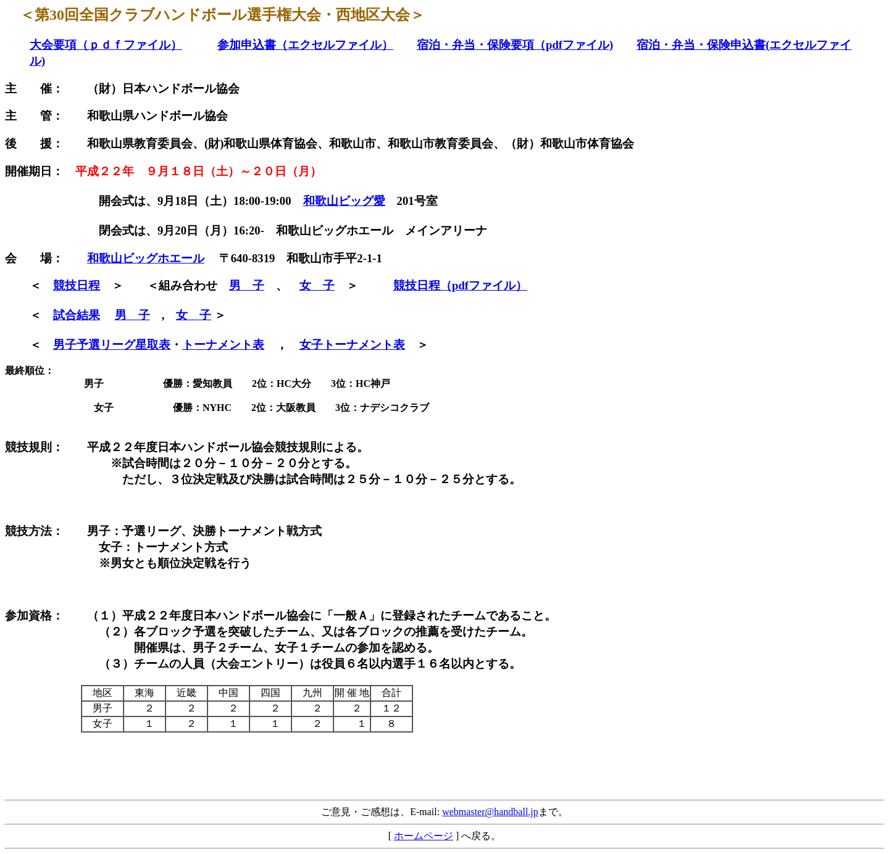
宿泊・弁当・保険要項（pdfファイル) (515, 44)
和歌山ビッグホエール (145, 258)
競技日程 (76, 285)
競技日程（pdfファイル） (460, 285)
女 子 (317, 285)
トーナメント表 (223, 344)
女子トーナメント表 (352, 344)
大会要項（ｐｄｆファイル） (106, 44)
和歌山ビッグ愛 (344, 200)
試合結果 (76, 315)
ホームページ (423, 836)
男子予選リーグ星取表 (111, 344)
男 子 (246, 285)
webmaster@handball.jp (490, 811)
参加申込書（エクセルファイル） (305, 44)
